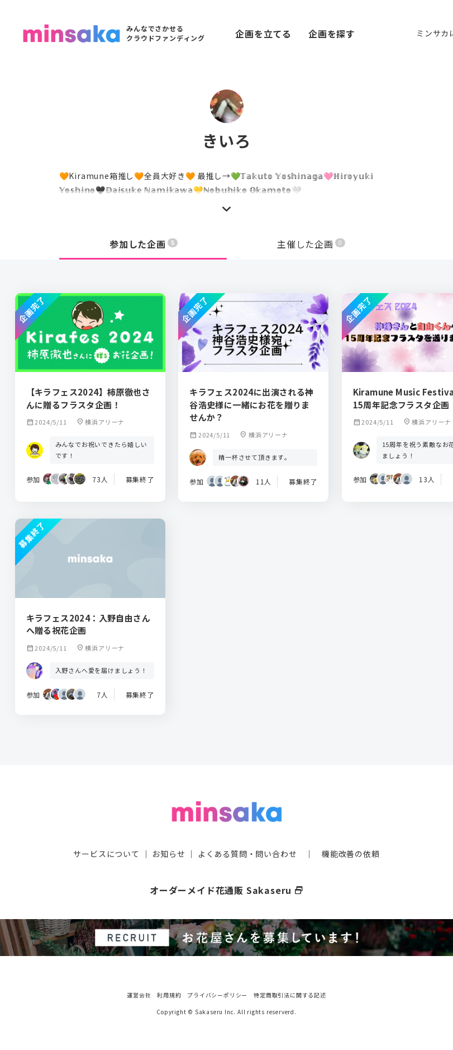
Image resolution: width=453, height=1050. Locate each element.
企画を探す (331, 33)
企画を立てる (263, 33)
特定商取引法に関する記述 (290, 994)
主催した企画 (311, 244)
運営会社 (139, 994)
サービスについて (106, 852)
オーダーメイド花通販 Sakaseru (226, 889)
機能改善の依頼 (351, 852)
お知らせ (168, 852)
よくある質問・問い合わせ (247, 852)
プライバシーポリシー (217, 994)
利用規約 (169, 994)
